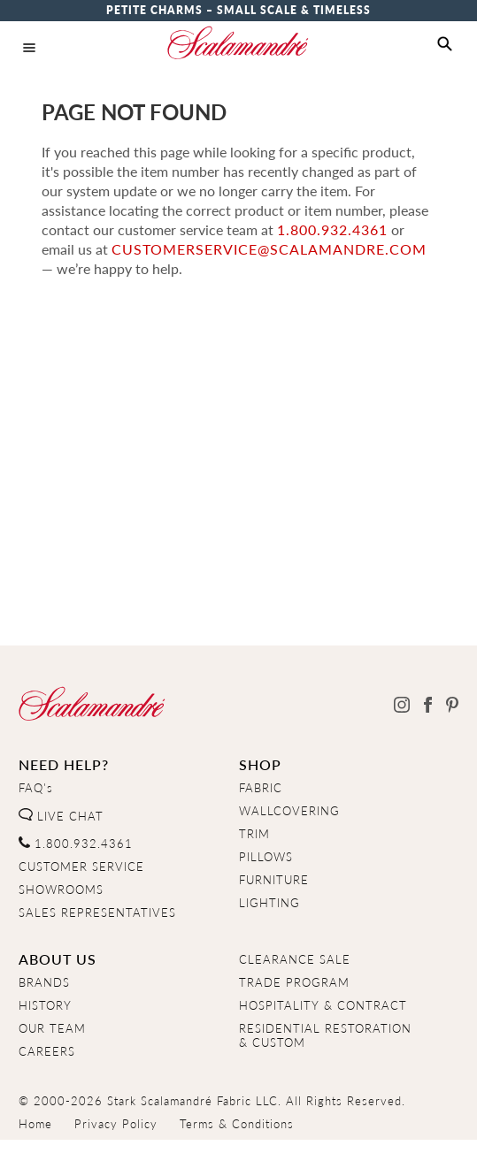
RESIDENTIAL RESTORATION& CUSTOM (325, 1035)
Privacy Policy (116, 1124)
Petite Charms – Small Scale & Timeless (238, 10)
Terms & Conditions (237, 1124)
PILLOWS (266, 857)
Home (35, 1124)
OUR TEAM (52, 1028)
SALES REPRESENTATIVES (97, 912)
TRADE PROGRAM (294, 982)
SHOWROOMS (61, 889)
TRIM (254, 834)
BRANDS (44, 982)
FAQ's (36, 788)
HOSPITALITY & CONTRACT (323, 1005)
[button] (444, 44)
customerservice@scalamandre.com (269, 249)
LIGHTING (269, 903)
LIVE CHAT (61, 816)
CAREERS (47, 1051)
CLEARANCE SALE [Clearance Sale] (294, 959)
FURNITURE (274, 880)
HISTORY (45, 1005)
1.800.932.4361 (332, 229)
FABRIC (260, 788)
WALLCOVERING (289, 811)
